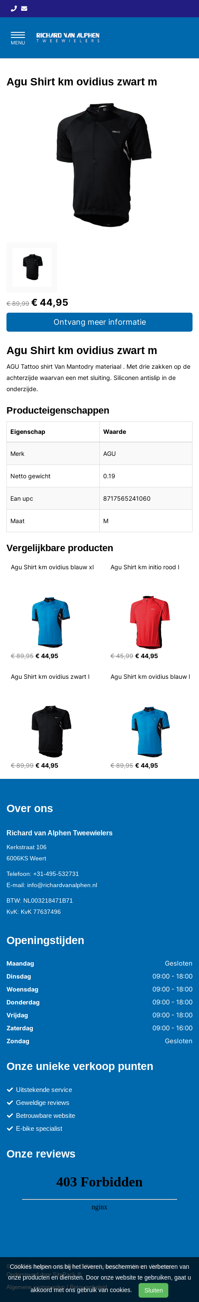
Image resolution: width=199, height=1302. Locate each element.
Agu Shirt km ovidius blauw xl (52, 567)
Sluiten (153, 1290)
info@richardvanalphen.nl (62, 885)
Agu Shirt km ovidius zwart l (50, 676)
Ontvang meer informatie (100, 321)
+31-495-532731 (56, 873)
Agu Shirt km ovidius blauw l (150, 676)
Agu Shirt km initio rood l (145, 567)
